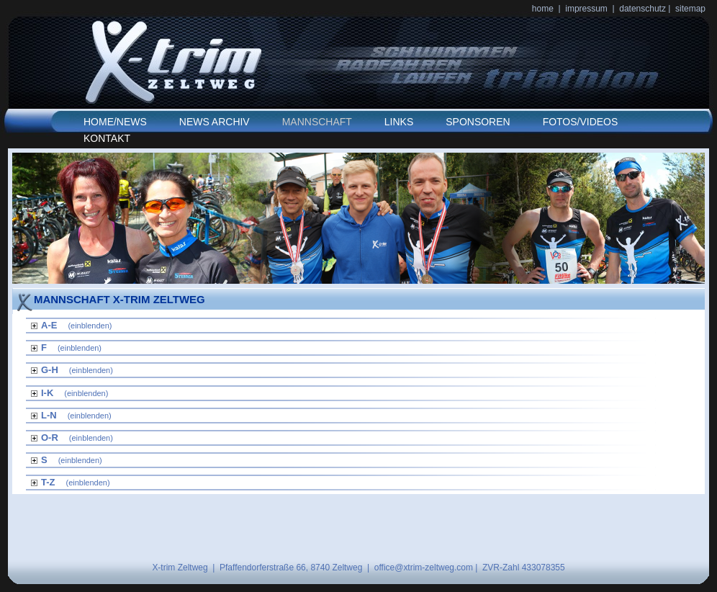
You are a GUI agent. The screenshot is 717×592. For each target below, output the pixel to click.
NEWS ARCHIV (214, 121)
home (543, 9)
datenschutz (643, 9)
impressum (586, 9)
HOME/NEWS (115, 121)
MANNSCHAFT (317, 121)
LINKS (398, 121)
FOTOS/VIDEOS (580, 121)
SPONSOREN (478, 121)
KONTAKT (107, 138)
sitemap (690, 9)
